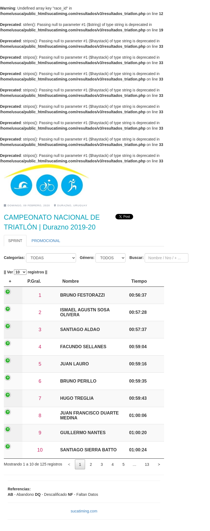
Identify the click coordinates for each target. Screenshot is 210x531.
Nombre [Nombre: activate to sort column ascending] (99, 281)
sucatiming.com (84, 511)
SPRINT (15, 240)
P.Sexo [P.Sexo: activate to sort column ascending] (74, 281)
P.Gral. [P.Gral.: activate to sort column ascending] (28, 281)
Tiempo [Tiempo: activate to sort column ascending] (151, 281)
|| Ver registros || (25, 272)
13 (147, 464)
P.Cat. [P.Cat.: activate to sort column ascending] (51, 281)
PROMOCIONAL (45, 240)
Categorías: (14, 257)
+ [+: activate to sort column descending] (10, 281)
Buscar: (136, 257)
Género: (87, 257)
